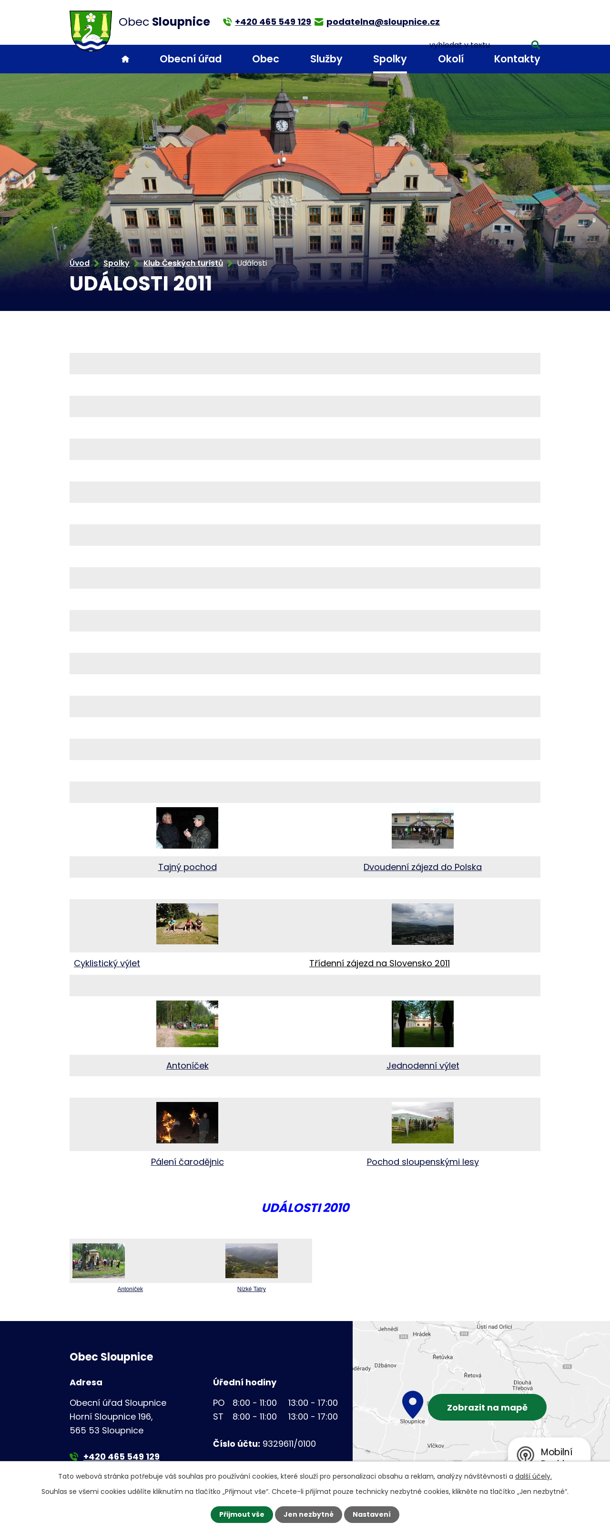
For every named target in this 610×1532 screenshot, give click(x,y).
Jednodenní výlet (422, 1065)
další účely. (533, 1476)
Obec (265, 59)
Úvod (125, 59)
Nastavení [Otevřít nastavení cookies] (372, 1514)
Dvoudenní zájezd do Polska (423, 867)
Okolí (451, 59)
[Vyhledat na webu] (497, 21)
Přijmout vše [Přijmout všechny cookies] (241, 1514)
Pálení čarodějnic (187, 1162)
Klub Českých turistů (183, 263)
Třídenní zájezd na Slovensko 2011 (379, 963)
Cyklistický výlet (107, 963)
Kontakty (517, 59)
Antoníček (187, 1065)
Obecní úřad (191, 59)
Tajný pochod (187, 867)
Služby (326, 59)
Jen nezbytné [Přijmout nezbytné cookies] (309, 1514)
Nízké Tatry (251, 1289)
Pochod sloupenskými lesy (423, 1162)
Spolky (390, 59)
